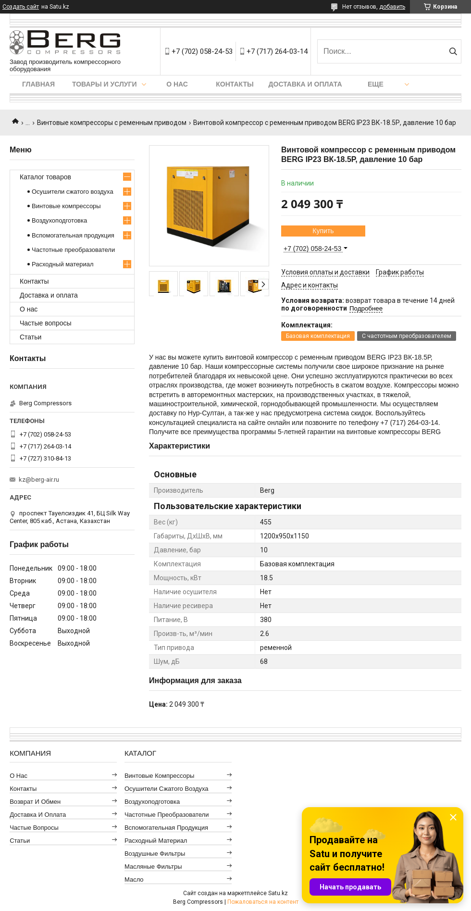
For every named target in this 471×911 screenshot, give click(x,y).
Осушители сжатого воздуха (72, 191)
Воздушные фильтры (154, 853)
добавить (392, 6)
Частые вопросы (46, 323)
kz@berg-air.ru (39, 479)
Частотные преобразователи (73, 249)
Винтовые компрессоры (66, 206)
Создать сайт (20, 6)
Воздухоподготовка (59, 220)
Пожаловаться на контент (262, 902)
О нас (177, 84)
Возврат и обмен (35, 801)
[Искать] (453, 51)
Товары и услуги (104, 84)
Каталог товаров (45, 177)
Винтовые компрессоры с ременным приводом (111, 122)
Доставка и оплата (305, 84)
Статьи (30, 337)
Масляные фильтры (153, 866)
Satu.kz (278, 893)
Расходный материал (62, 264)
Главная (38, 84)
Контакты (234, 84)
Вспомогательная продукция (73, 235)
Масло (134, 879)
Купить (323, 231)
